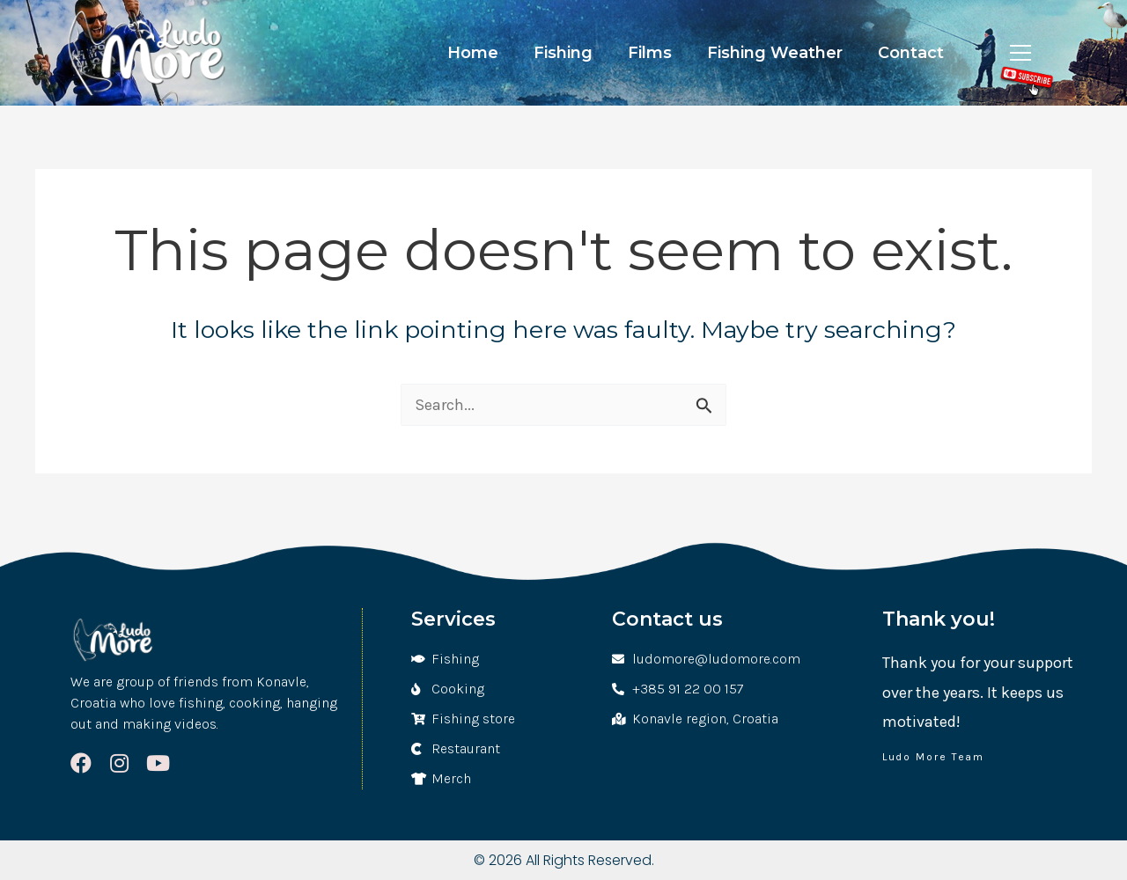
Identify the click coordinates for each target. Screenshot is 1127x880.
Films (650, 52)
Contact (911, 52)
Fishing (563, 52)
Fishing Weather (775, 52)
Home (472, 52)
